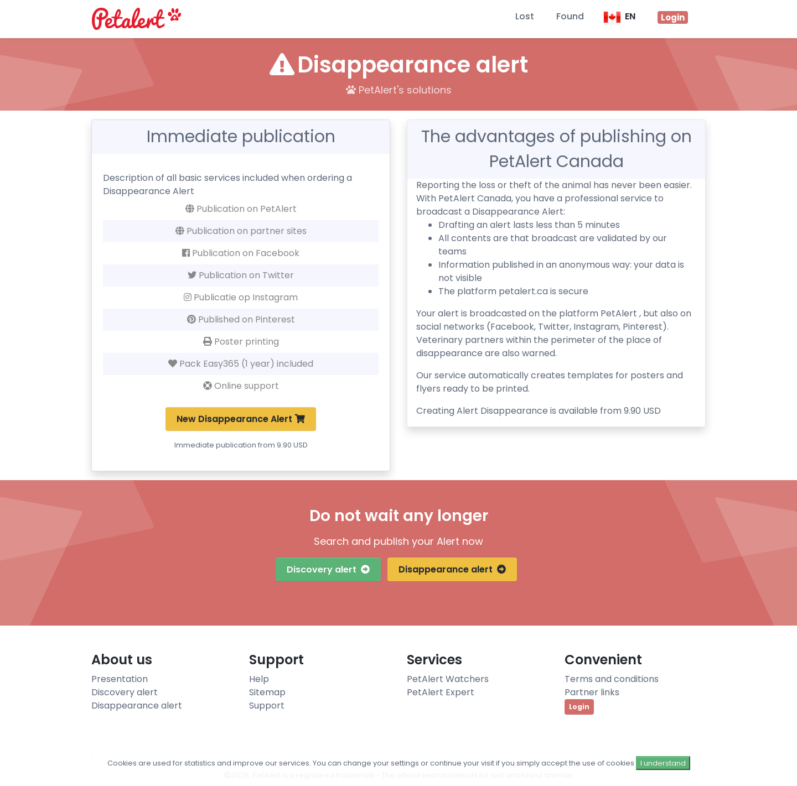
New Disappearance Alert (241, 419)
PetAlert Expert (440, 692)
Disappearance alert (452, 569)
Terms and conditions (612, 679)
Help (259, 679)
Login (579, 706)
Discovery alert (328, 569)
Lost (524, 16)
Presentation (119, 679)
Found (570, 16)
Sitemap (267, 692)
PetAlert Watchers (448, 679)
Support (266, 705)
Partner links (592, 692)
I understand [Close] (663, 763)
